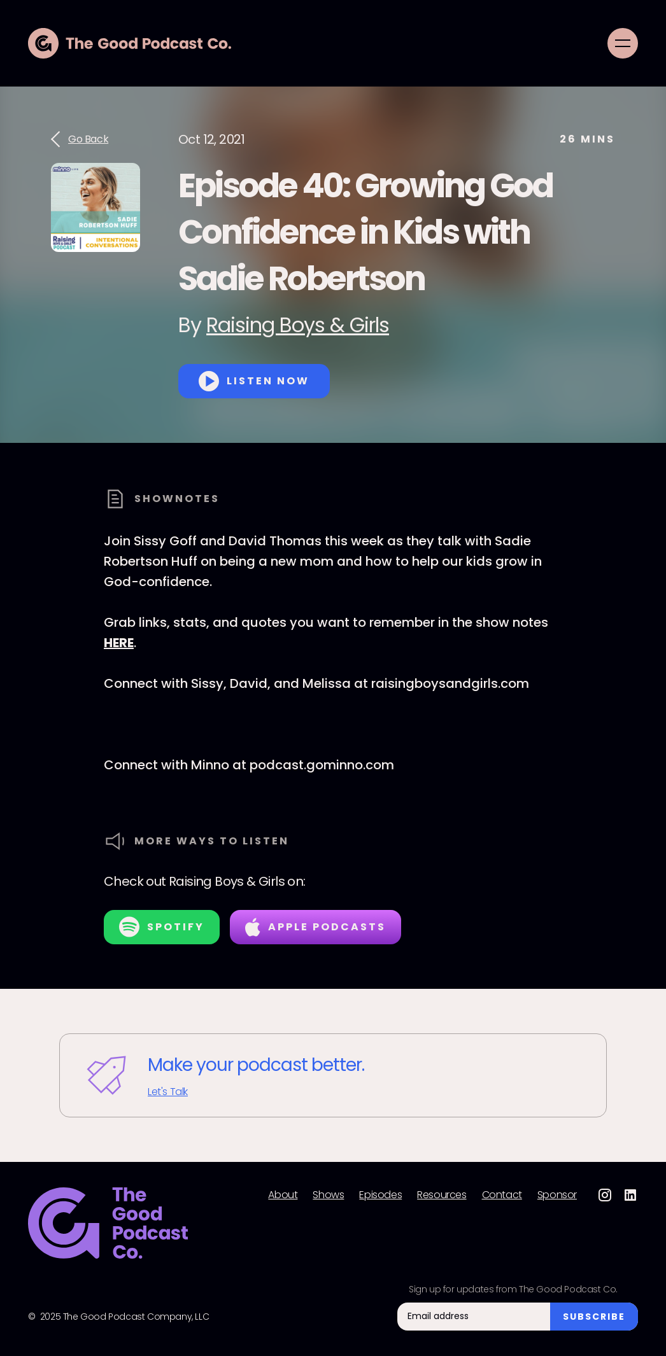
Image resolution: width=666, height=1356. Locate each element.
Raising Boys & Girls (297, 325)
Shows (328, 1195)
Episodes (380, 1195)
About (282, 1195)
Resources (441, 1195)
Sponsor (557, 1195)
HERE (119, 643)
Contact (502, 1195)
